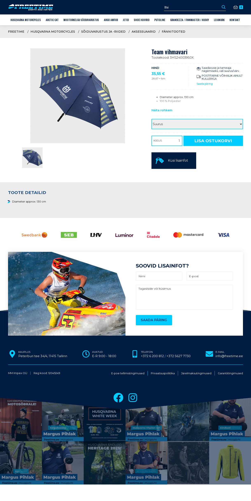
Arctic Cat (52, 20)
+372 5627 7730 (179, 356)
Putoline (159, 20)
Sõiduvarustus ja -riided (103, 31)
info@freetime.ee (229, 356)
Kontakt (235, 20)
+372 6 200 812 (152, 356)
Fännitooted (173, 31)
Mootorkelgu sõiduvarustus (81, 20)
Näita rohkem (161, 110)
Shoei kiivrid (141, 20)
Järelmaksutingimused (196, 373)
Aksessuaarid (144, 31)
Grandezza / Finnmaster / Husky (189, 20)
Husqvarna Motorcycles (26, 20)
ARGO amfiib (111, 20)
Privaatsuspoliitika (163, 373)
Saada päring (205, 83)
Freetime (16, 31)
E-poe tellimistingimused (127, 373)
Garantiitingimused (230, 373)
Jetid (126, 20)
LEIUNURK (219, 20)
